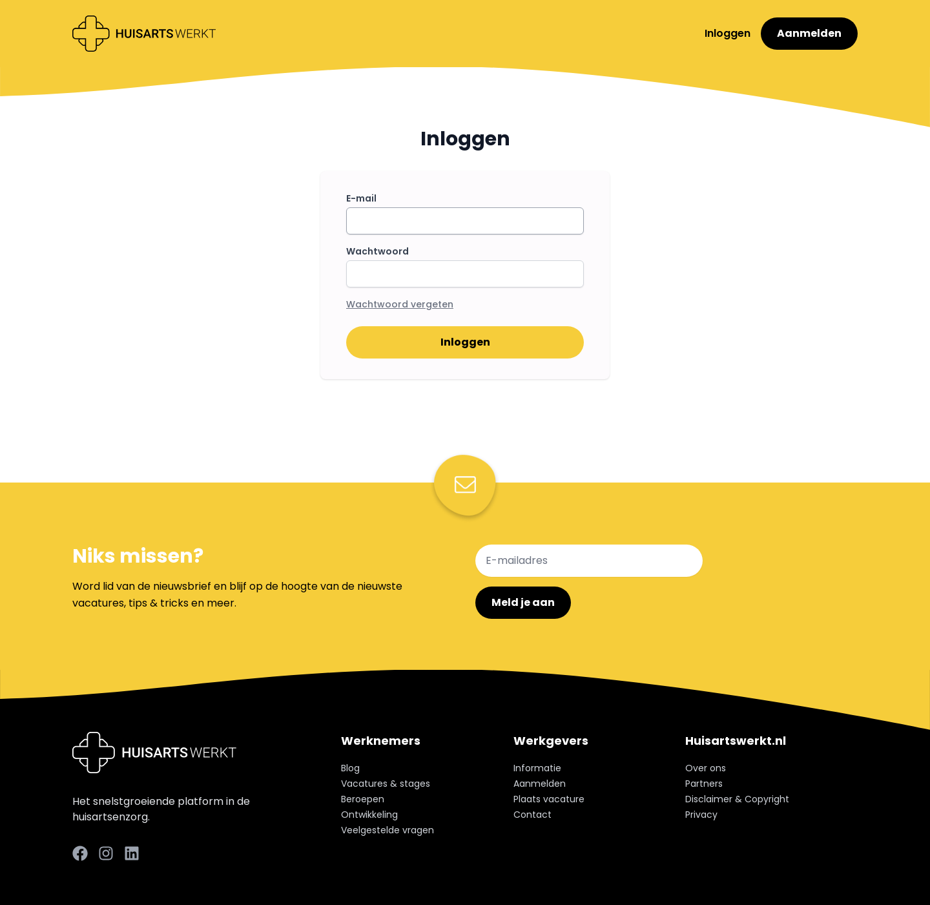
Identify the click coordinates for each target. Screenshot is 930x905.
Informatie (537, 768)
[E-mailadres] (589, 561)
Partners (704, 783)
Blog (350, 768)
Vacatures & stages (385, 783)
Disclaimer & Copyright (737, 799)
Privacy (701, 814)
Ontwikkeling (369, 814)
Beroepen (362, 799)
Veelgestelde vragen (387, 830)
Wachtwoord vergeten (399, 304)
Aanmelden (809, 33)
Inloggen (729, 33)
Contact (532, 814)
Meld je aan (523, 602)
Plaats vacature (548, 799)
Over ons (705, 768)
